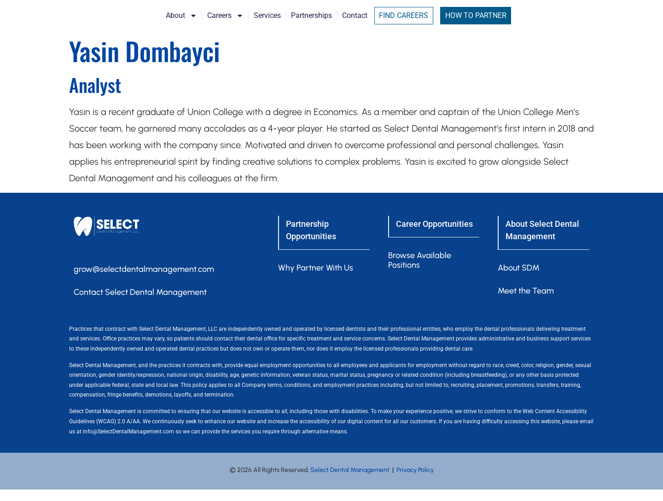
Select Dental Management (350, 481)
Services (312, 21)
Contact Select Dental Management (140, 303)
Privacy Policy (415, 481)
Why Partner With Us (315, 279)
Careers (270, 22)
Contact (399, 21)
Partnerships (356, 21)
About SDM (519, 279)
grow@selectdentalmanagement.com (144, 280)
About (226, 22)
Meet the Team (526, 302)
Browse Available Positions (419, 271)
